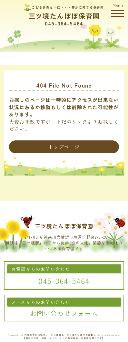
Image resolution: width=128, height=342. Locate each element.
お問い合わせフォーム (64, 313)
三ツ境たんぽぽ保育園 (64, 16)
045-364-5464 (64, 23)
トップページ (64, 146)
